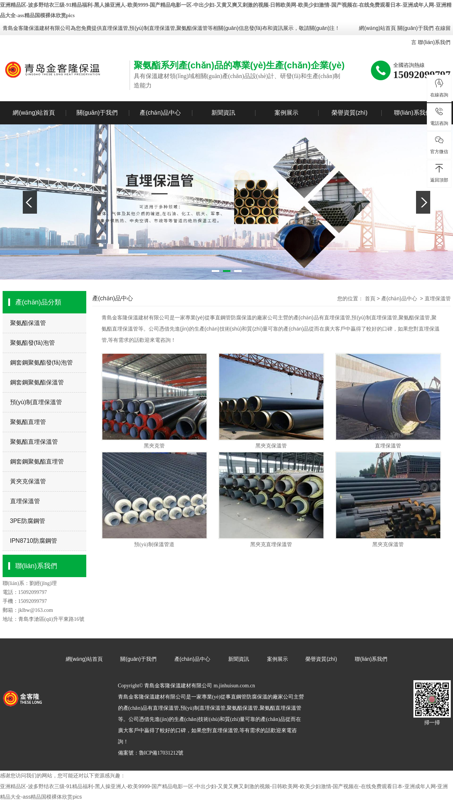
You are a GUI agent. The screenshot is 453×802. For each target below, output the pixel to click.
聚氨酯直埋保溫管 (34, 442)
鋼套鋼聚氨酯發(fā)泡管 (41, 362)
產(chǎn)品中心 (160, 112)
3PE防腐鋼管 (27, 521)
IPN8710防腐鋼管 (33, 541)
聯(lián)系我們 (434, 42)
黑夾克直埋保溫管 (271, 544)
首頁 (370, 298)
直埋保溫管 (115, 28)
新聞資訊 (223, 112)
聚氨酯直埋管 (28, 422)
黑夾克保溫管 (271, 446)
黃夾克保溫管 (28, 481)
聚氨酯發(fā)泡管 (32, 343)
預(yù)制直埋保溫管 (36, 402)
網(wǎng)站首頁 (377, 28)
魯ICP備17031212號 (161, 753)
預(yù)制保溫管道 (154, 544)
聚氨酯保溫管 (28, 323)
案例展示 (286, 112)
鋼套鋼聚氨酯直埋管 (37, 461)
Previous (30, 202)
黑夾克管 (154, 446)
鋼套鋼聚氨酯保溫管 (37, 382)
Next (423, 202)
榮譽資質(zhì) (349, 112)
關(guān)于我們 (415, 28)
